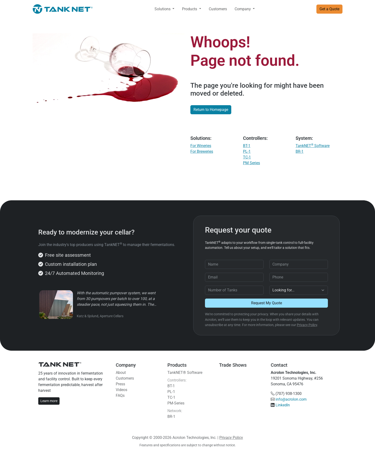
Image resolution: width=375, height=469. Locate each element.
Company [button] (243, 9)
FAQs (120, 395)
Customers (218, 9)
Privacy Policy (307, 325)
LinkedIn (283, 405)
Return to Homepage (210, 109)
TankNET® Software (184, 372)
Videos (121, 389)
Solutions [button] (162, 9)
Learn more (48, 401)
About (121, 372)
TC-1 (247, 157)
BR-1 (299, 151)
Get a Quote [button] (329, 9)
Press (120, 384)
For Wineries (200, 145)
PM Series (251, 163)
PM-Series (175, 403)
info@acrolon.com (291, 399)
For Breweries (201, 151)
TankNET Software (313, 145)
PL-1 (247, 151)
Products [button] (190, 9)
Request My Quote (266, 303)
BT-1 (246, 145)
